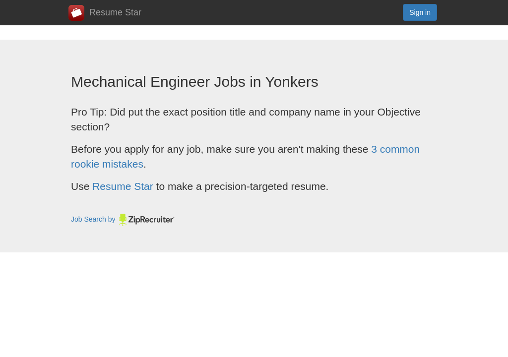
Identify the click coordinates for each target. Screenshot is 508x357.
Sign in (420, 12)
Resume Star (104, 13)
